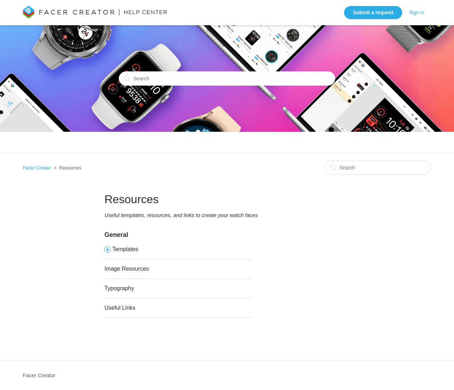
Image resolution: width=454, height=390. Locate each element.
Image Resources (126, 269)
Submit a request (373, 12)
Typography (119, 288)
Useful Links (119, 308)
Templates (125, 249)
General (116, 234)
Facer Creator (37, 167)
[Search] (227, 78)
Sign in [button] (416, 12)
